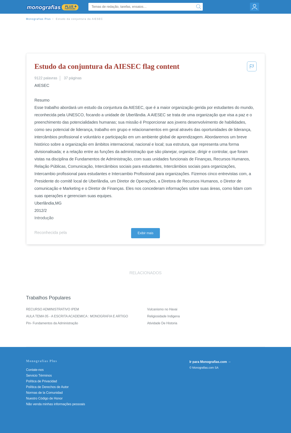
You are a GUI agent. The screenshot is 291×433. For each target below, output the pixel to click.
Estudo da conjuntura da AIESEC (79, 19)
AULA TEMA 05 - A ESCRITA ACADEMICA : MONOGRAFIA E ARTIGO (77, 316)
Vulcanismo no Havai (162, 309)
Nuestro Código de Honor (44, 398)
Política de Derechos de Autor (47, 387)
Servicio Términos (39, 375)
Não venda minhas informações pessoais (55, 404)
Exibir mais (145, 233)
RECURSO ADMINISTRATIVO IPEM (52, 309)
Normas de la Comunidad (44, 392)
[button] (252, 68)
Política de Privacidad (41, 381)
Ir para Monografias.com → (210, 362)
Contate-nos (35, 369)
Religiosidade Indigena (163, 316)
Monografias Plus (38, 19)
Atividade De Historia (162, 323)
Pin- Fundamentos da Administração (52, 323)
